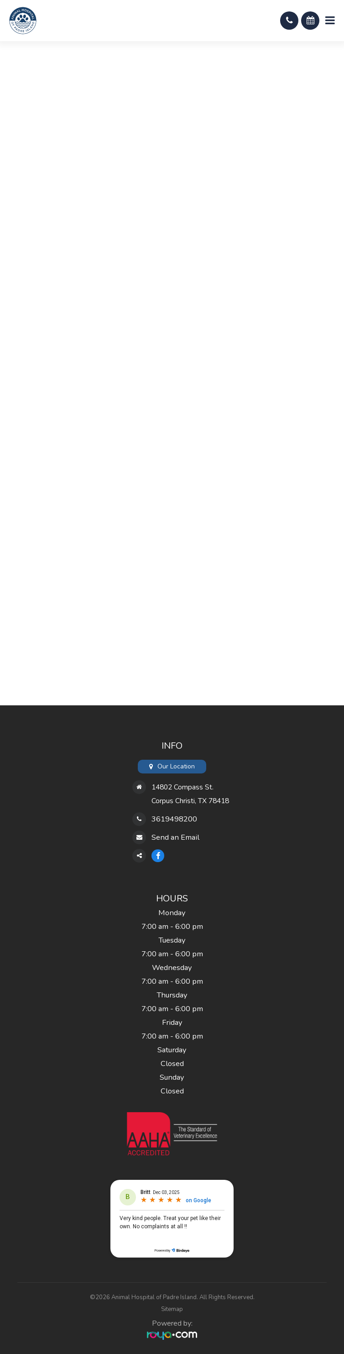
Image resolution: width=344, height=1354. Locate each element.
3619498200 (174, 819)
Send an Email (175, 837)
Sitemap (172, 1309)
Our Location (176, 766)
